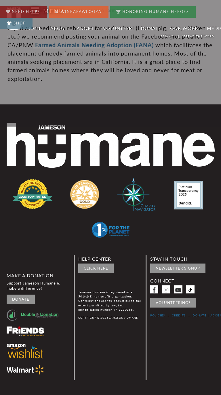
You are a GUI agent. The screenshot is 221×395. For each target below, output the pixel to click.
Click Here (96, 268)
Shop (16, 23)
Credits (179, 315)
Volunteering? (173, 302)
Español (168, 36)
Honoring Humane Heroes (155, 10)
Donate (20, 299)
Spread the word (199, 36)
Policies (157, 315)
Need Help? (24, 10)
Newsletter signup (178, 268)
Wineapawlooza (79, 10)
